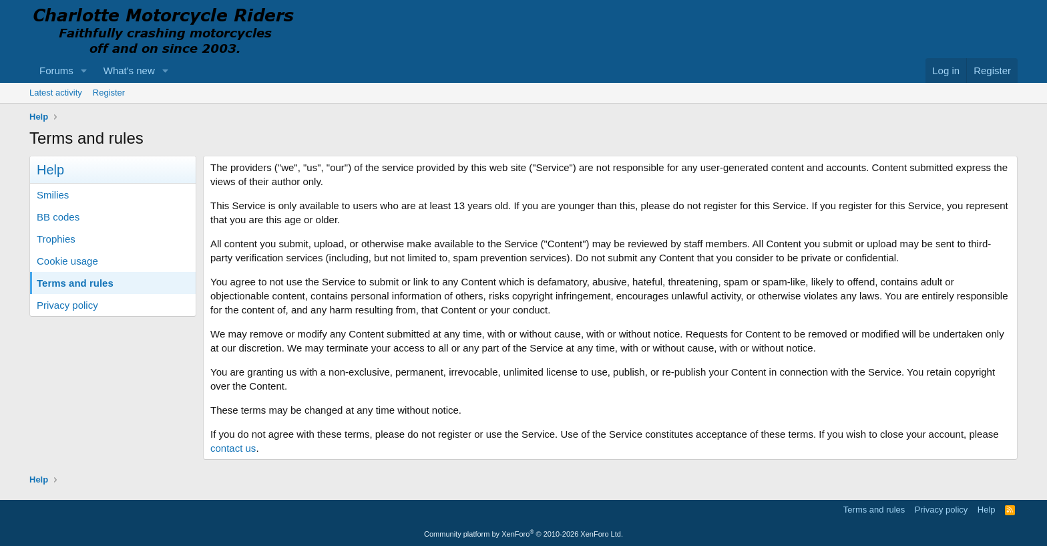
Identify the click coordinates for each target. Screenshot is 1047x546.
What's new (129, 70)
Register (109, 93)
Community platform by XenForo (523, 534)
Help (987, 510)
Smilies (53, 194)
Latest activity (55, 93)
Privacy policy (67, 305)
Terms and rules (75, 283)
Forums (56, 70)
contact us (233, 448)
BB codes (58, 217)
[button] (84, 70)
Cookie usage (67, 261)
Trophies (56, 239)
